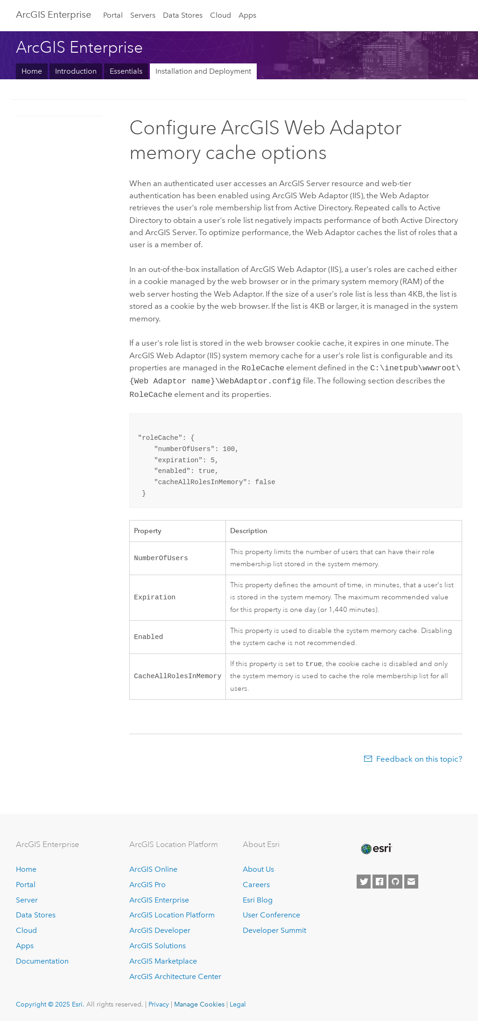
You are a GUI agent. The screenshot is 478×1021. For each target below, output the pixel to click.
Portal (113, 15)
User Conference (271, 913)
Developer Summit (274, 928)
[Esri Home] (375, 847)
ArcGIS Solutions (157, 943)
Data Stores (183, 15)
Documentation (42, 959)
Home (31, 71)
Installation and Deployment (203, 71)
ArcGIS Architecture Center (175, 974)
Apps (247, 15)
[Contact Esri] (411, 880)
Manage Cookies (199, 1002)
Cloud (220, 15)
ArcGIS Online (153, 867)
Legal (238, 1002)
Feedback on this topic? (419, 757)
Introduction (76, 71)
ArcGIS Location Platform (172, 913)
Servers (142, 15)
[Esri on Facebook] (380, 880)
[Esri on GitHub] (395, 880)
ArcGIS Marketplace (163, 959)
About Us (258, 867)
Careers (256, 882)
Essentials (126, 71)
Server (27, 898)
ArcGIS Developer (159, 928)
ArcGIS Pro (147, 882)
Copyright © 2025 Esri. (50, 1002)
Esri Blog (258, 898)
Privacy (158, 1002)
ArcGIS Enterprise (53, 14)
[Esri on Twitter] (364, 880)
